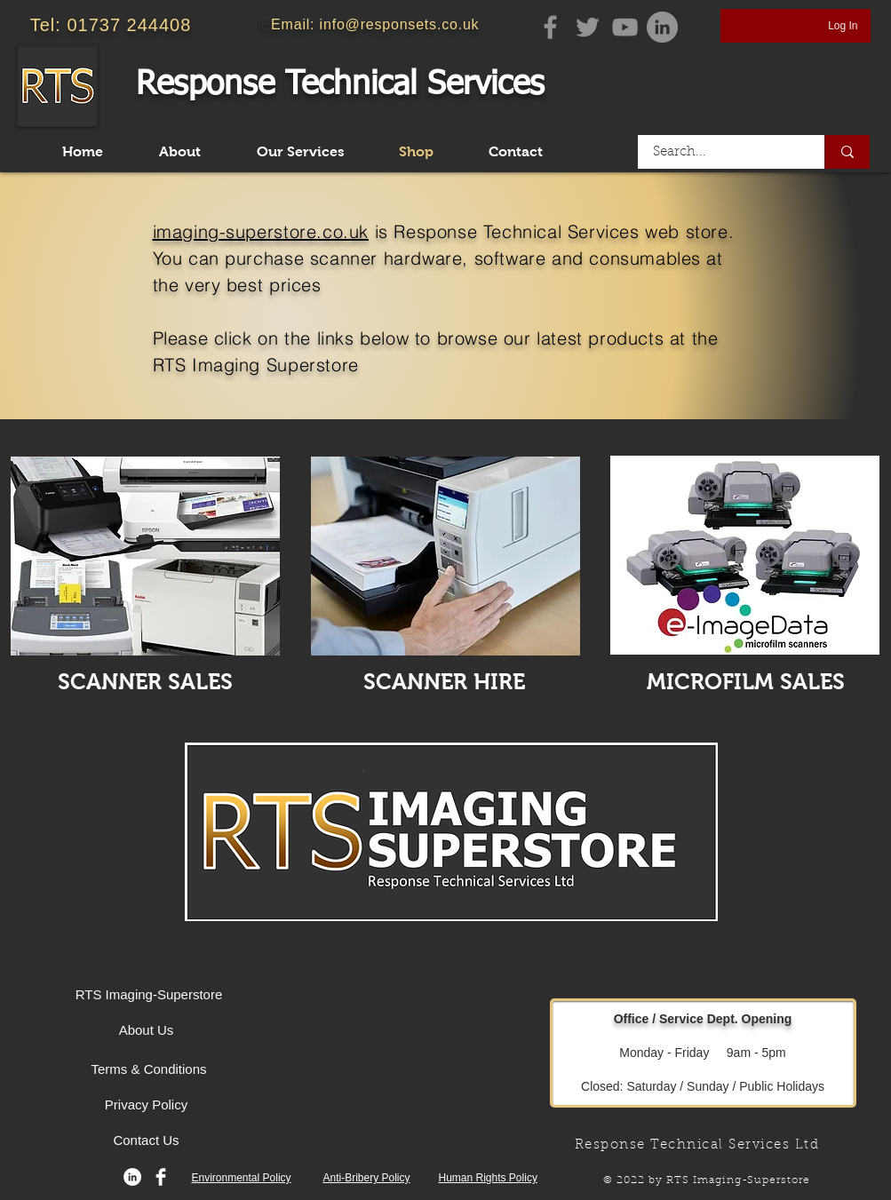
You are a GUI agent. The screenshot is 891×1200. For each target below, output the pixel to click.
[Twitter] (587, 27)
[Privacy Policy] (147, 1104)
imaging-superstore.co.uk (261, 231)
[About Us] (147, 1029)
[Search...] (720, 152)
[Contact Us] (147, 1139)
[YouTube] (624, 27)
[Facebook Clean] (161, 1177)
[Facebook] (550, 27)
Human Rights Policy (488, 1178)
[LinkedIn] (132, 1177)
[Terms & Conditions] (149, 1068)
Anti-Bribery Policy (366, 1178)
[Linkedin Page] (662, 27)
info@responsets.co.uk (400, 24)
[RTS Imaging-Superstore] (149, 994)
